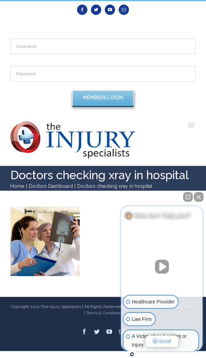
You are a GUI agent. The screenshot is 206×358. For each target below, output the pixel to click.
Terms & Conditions (104, 312)
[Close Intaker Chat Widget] (199, 197)
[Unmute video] (162, 267)
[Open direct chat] (188, 197)
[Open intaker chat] (132, 354)
